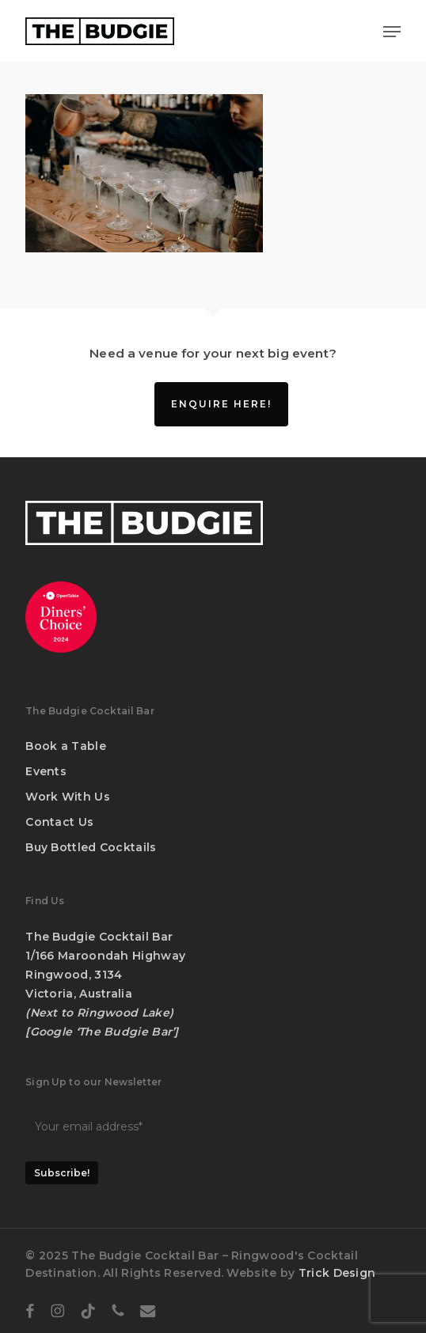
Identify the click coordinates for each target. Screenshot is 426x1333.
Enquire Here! (221, 404)
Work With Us (67, 797)
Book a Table (65, 746)
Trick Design (337, 1273)
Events (46, 771)
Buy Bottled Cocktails (90, 847)
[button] (392, 32)
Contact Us (59, 822)
